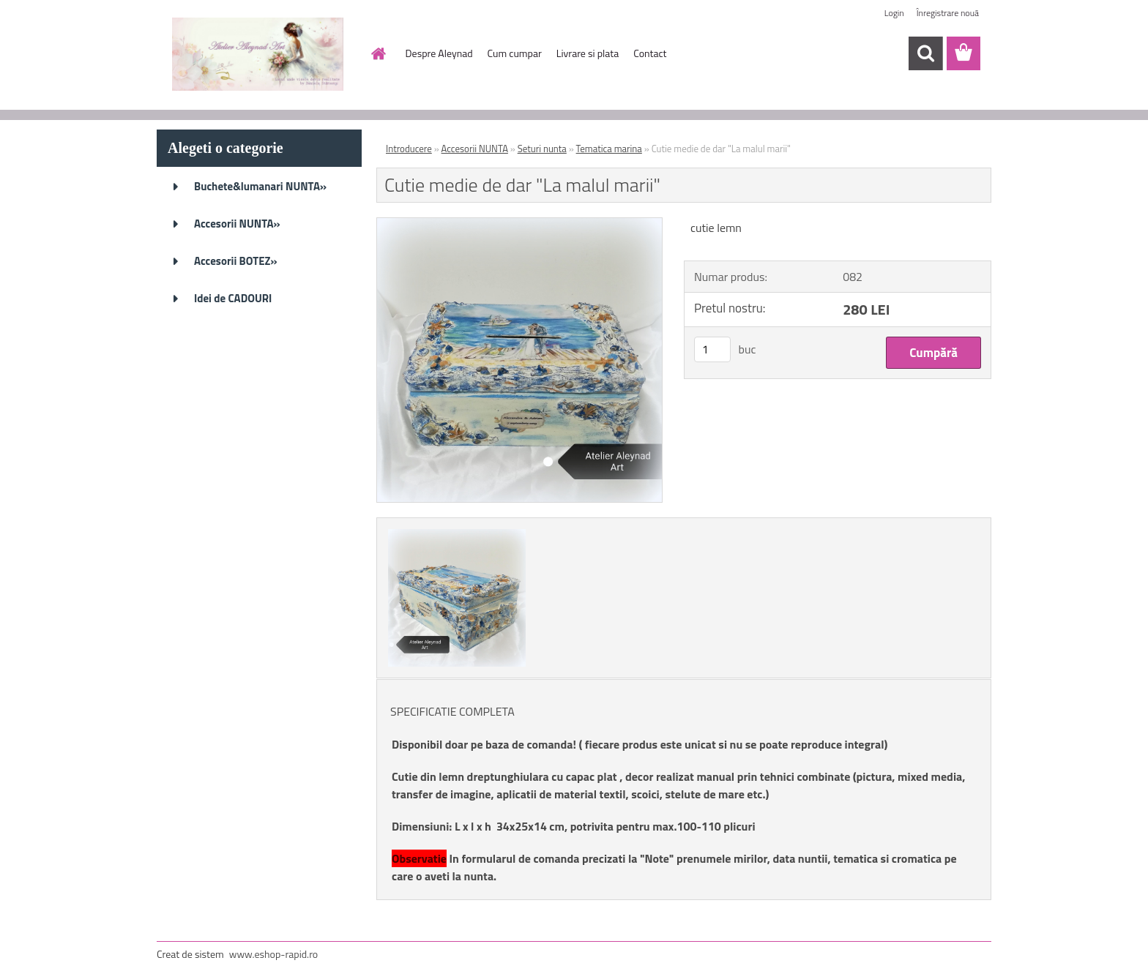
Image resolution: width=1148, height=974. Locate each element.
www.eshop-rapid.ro (273, 954)
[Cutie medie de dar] (519, 224)
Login (894, 13)
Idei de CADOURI (233, 298)
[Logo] (257, 54)
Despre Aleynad (439, 53)
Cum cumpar (515, 53)
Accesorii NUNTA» (237, 223)
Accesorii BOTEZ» (235, 260)
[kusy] (712, 349)
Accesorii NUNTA (474, 148)
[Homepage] (378, 53)
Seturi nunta (542, 148)
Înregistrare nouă (948, 13)
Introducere (409, 148)
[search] (925, 53)
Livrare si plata (587, 53)
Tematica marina (609, 148)
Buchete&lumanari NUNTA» (260, 186)
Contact (649, 53)
